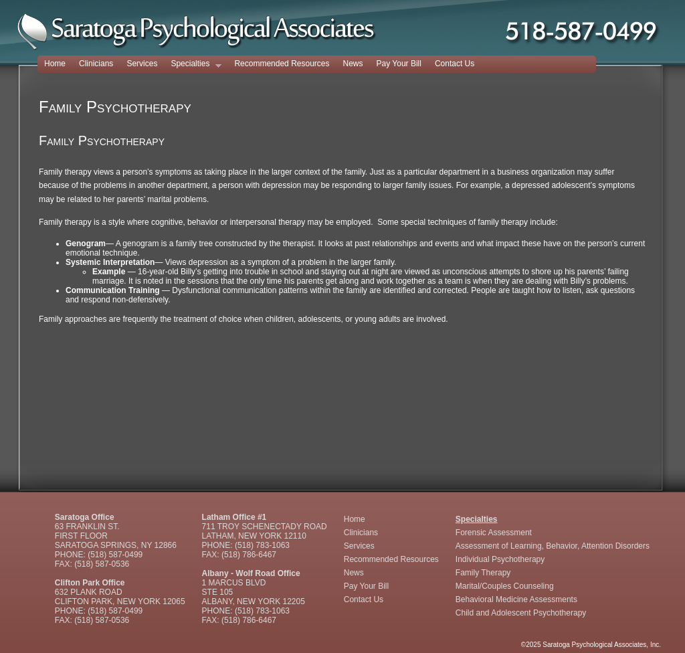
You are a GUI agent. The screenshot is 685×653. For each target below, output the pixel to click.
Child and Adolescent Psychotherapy (521, 613)
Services (141, 63)
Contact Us (454, 63)
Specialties (192, 65)
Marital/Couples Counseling (505, 586)
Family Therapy (483, 572)
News (353, 63)
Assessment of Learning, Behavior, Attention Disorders (553, 546)
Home (55, 63)
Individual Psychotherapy (500, 559)
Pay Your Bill (399, 63)
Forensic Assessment (494, 532)
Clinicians (96, 63)
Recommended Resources (281, 63)
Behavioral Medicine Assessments (516, 599)
